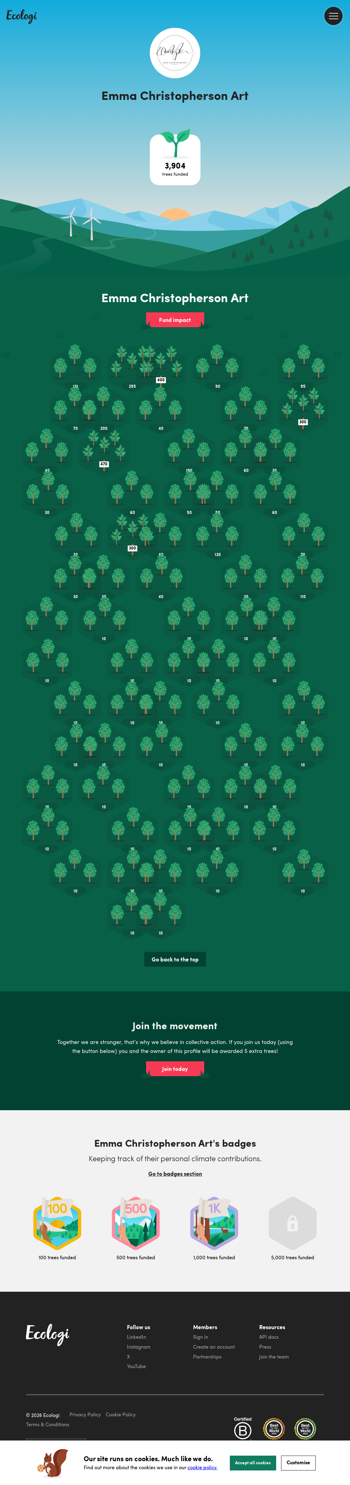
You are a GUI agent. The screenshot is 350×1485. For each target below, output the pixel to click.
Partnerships (207, 1327)
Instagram (138, 1317)
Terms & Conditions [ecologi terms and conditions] (47, 1424)
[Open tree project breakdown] (175, 160)
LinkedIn (136, 1307)
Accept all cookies (253, 1462)
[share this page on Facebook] (343, 88)
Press (265, 1317)
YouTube (136, 1336)
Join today (175, 1039)
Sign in (200, 1307)
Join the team (274, 1327)
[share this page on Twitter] (343, 101)
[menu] (333, 16)
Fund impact (175, 320)
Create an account (214, 1317)
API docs (269, 1307)
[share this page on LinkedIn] (343, 114)
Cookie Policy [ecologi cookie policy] (121, 1414)
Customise (298, 1462)
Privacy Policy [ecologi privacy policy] (85, 1414)
